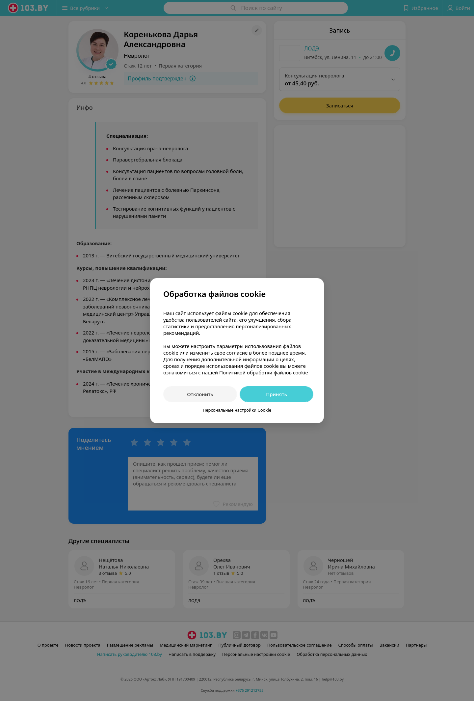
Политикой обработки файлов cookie (263, 372)
